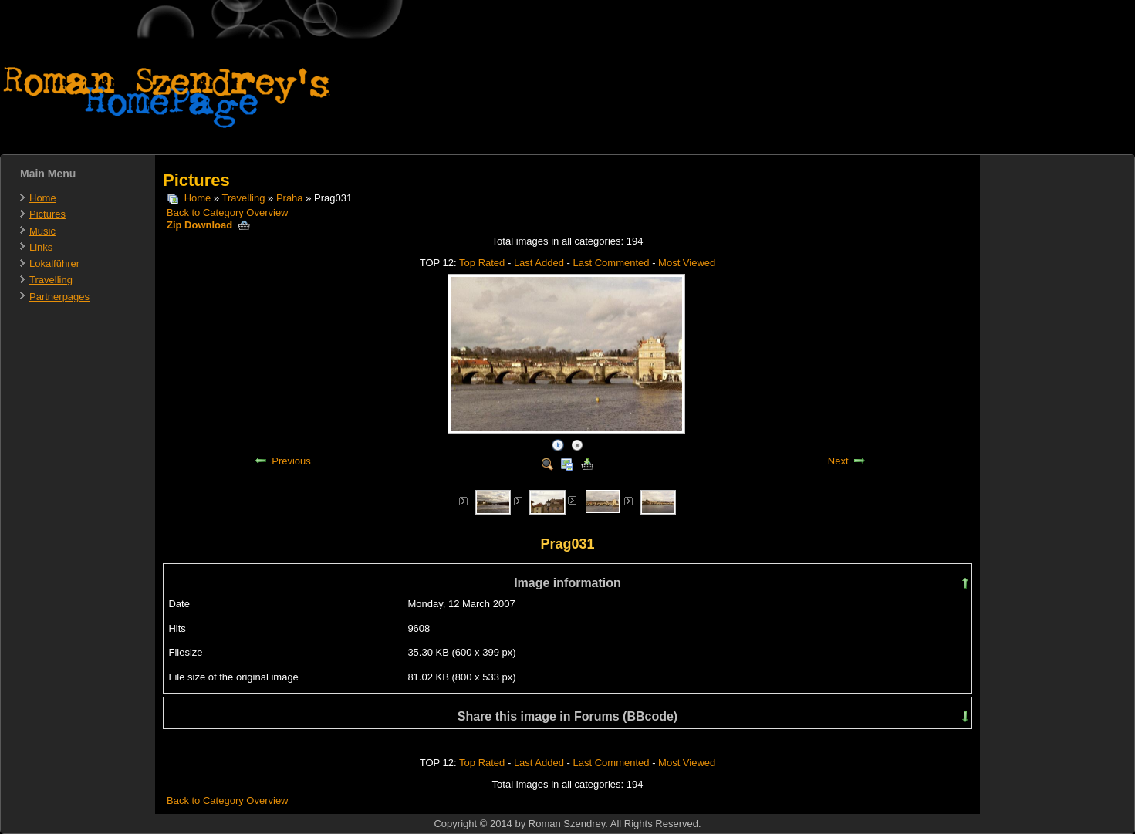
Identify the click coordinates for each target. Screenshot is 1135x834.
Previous (291, 461)
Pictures (47, 214)
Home (42, 198)
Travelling (51, 279)
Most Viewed (686, 262)
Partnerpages (59, 296)
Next (838, 461)
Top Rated (482, 262)
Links (40, 247)
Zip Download (208, 225)
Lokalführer (54, 263)
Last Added (539, 262)
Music (42, 231)
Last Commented (611, 262)
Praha (289, 198)
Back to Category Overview (228, 212)
